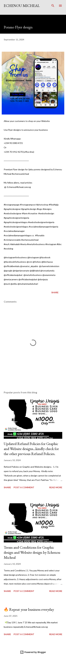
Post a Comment (24, 487)
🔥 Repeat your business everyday (29, 609)
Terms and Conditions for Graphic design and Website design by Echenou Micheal (32, 552)
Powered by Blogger (33, 652)
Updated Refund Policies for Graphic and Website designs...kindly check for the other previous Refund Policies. (31, 448)
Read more (55, 487)
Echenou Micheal (22, 5)
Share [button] (54, 292)
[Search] (53, 6)
